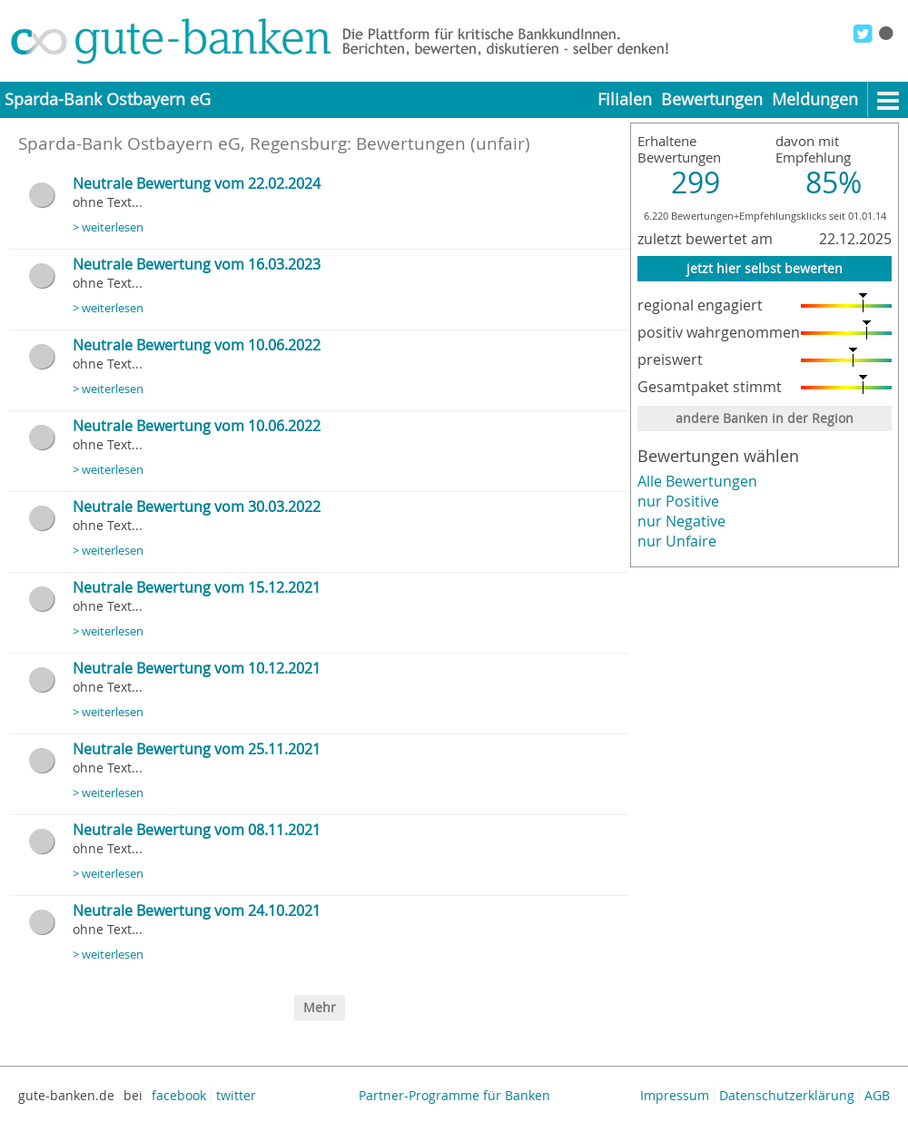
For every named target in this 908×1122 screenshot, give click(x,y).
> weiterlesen (108, 227)
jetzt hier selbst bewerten (764, 268)
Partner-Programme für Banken (454, 1095)
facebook (179, 1095)
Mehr (319, 1007)
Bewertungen (712, 99)
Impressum (674, 1095)
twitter (236, 1095)
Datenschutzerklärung (786, 1095)
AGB (877, 1095)
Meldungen (815, 99)
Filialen (624, 99)
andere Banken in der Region (765, 418)
